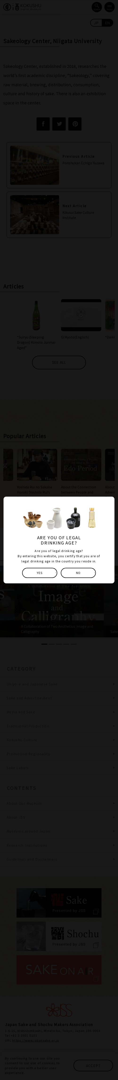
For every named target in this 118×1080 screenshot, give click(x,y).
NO (78, 573)
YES (40, 573)
